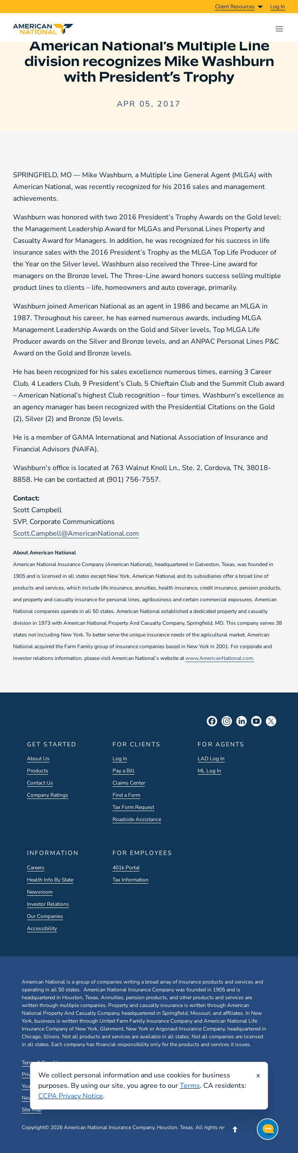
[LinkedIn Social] (241, 721)
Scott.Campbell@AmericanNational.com (76, 533)
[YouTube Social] (256, 721)
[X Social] (271, 721)
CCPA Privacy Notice (70, 1096)
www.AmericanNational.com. (219, 658)
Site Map (32, 1109)
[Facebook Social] (212, 721)
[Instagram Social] (227, 721)
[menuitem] (277, 6)
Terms (190, 1085)
